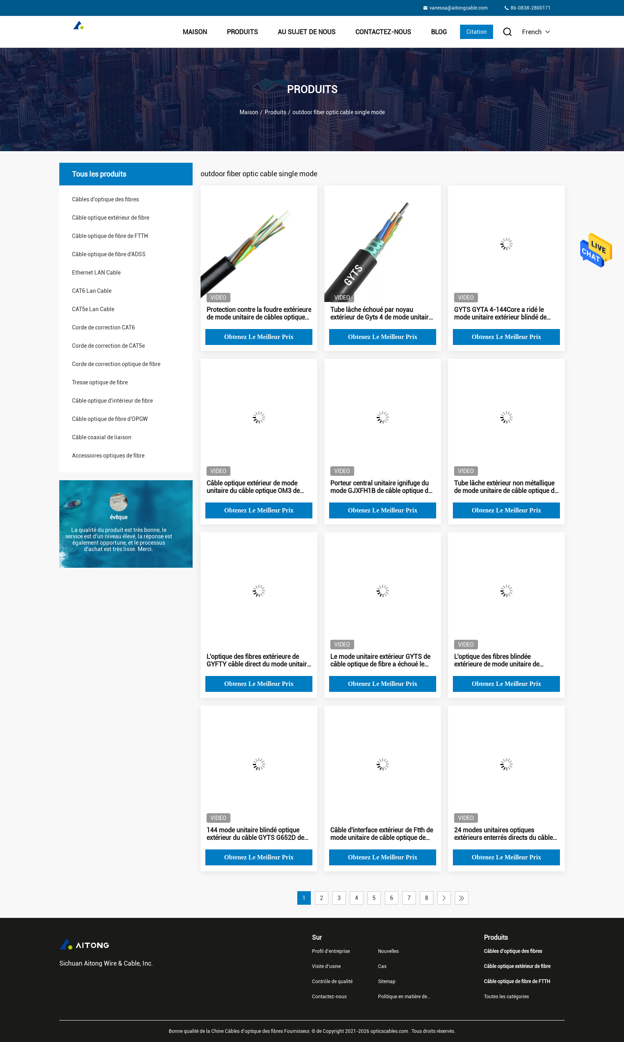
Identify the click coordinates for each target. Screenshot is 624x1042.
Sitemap (387, 981)
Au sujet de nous (306, 32)
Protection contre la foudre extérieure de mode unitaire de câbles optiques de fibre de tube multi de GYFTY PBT (259, 313)
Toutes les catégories (506, 996)
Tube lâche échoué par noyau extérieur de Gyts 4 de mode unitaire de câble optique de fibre (381, 313)
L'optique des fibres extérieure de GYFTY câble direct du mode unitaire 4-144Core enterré (258, 660)
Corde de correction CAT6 (103, 327)
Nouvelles (388, 951)
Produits (242, 32)
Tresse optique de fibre (100, 382)
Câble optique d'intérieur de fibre (112, 400)
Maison (195, 32)
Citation (476, 32)
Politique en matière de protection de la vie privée (404, 996)
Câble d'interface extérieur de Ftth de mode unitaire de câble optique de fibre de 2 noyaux (381, 833)
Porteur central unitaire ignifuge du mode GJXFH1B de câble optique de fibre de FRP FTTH (380, 487)
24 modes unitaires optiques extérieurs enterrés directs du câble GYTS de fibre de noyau (503, 833)
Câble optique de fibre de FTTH (110, 236)
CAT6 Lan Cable (91, 291)
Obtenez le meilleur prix (258, 336)
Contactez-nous (383, 32)
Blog (439, 32)
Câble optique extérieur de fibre (110, 217)
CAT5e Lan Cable (93, 309)
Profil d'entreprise (331, 951)
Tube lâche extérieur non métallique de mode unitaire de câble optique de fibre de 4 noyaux (506, 487)
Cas (382, 966)
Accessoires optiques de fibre (108, 455)
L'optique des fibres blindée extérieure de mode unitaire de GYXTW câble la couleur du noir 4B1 (505, 660)
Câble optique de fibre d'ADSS (109, 254)
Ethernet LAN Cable (96, 272)
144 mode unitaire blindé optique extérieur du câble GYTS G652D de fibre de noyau (255, 833)
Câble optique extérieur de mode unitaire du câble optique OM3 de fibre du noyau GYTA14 (253, 487)
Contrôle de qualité (332, 981)
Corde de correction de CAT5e (108, 346)
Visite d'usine (326, 966)
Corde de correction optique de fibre (116, 364)
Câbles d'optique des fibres (105, 199)
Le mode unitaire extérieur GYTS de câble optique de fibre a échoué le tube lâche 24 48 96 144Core (380, 660)
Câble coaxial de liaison (101, 437)
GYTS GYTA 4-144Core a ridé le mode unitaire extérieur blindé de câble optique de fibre (500, 313)
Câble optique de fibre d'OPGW (110, 419)
